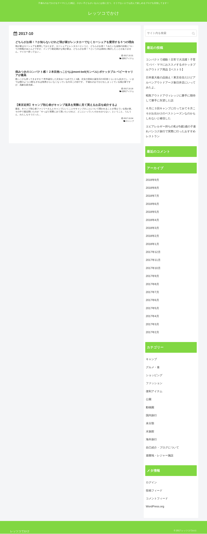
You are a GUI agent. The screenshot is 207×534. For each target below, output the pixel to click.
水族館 (150, 431)
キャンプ (151, 359)
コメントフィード (157, 498)
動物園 (150, 407)
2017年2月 (152, 332)
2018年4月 (152, 220)
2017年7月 (152, 292)
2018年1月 (152, 244)
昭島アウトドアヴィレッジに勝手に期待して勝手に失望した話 (171, 98)
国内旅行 (151, 415)
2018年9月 (152, 179)
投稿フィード (154, 490)
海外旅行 (151, 439)
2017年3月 (152, 324)
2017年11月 (153, 259)
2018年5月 (152, 211)
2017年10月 (153, 268)
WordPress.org (155, 506)
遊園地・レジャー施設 (159, 455)
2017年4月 (152, 316)
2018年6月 (152, 203)
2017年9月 (152, 276)
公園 (148, 399)
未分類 (150, 423)
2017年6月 (152, 300)
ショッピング (154, 375)
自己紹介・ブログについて (162, 447)
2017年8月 (152, 284)
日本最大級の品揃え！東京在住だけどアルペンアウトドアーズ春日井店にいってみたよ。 (171, 82)
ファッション (154, 383)
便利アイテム (154, 391)
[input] (171, 33)
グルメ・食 (153, 367)
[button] (194, 33)
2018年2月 (152, 235)
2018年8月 (152, 187)
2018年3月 (152, 227)
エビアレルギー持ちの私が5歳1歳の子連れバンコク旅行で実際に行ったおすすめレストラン (171, 131)
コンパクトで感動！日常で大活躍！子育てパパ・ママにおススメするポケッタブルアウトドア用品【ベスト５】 (171, 64)
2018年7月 (152, 195)
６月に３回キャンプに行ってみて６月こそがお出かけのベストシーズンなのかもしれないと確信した (171, 113)
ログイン (151, 482)
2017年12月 (153, 252)
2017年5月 (152, 308)
